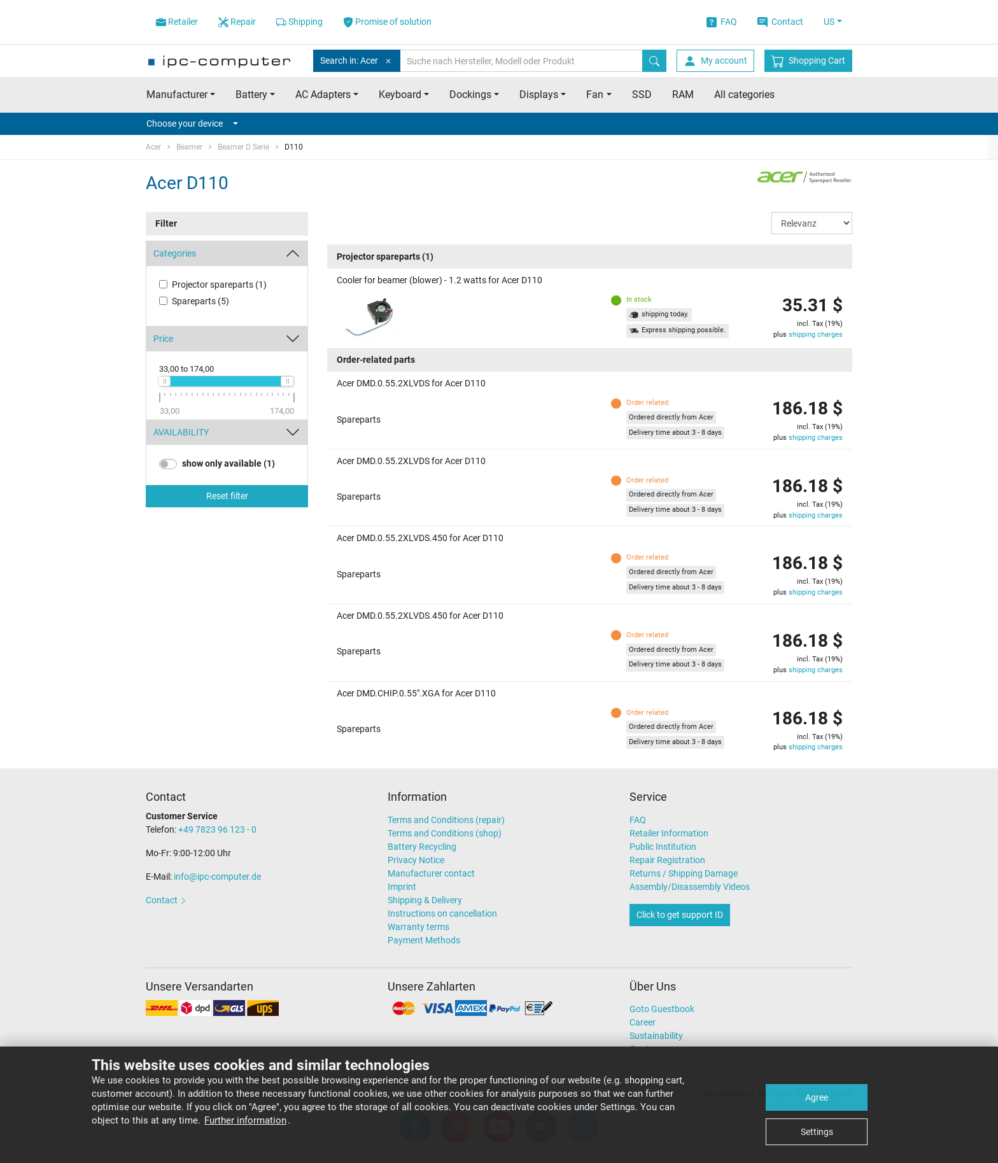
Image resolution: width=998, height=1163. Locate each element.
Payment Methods (424, 940)
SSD (642, 94)
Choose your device (192, 123)
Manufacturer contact (431, 873)
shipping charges (816, 334)
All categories (744, 94)
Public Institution (662, 847)
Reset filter (227, 496)
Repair (237, 22)
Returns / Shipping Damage (683, 873)
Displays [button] (538, 94)
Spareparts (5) (200, 301)
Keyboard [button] (400, 94)
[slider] (164, 381)
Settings (817, 1132)
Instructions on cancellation (442, 913)
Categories (174, 253)
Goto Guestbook (661, 1009)
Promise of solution (387, 22)
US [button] (829, 22)
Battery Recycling (422, 847)
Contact (780, 22)
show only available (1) (228, 463)
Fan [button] (594, 94)
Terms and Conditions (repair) (446, 820)
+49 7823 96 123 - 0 (217, 829)
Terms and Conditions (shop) (445, 833)
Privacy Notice (416, 860)
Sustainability (656, 1036)
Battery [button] (251, 94)
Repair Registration (667, 860)
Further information (245, 1120)
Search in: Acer (356, 60)
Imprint (402, 887)
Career (642, 1022)
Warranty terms (418, 927)
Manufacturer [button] (176, 94)
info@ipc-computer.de (217, 876)
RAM (683, 94)
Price (163, 339)
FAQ (721, 22)
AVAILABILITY (181, 432)
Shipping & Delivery (425, 900)
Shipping (299, 22)
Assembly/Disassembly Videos (689, 887)
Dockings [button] (470, 94)
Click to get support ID (679, 915)
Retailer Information (668, 833)
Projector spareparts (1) (219, 284)
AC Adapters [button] (323, 94)
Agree (816, 1097)
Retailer (177, 22)
